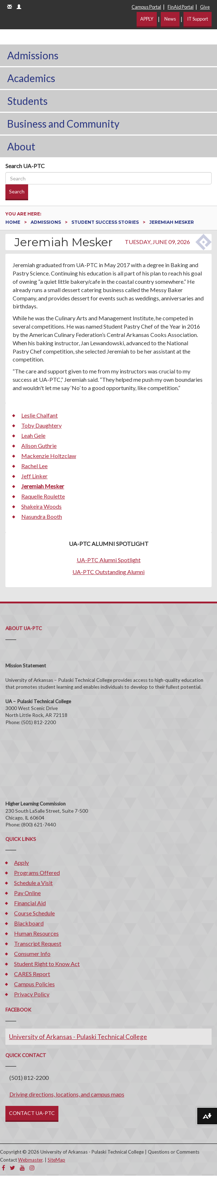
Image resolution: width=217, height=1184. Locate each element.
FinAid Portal (181, 7)
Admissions (32, 55)
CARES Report (32, 973)
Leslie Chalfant (39, 415)
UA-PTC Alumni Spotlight (109, 559)
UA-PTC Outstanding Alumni (108, 571)
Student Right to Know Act (47, 963)
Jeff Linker (34, 476)
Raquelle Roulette (43, 496)
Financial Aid (30, 902)
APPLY (146, 19)
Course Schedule (34, 913)
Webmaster (30, 1160)
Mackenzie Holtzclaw (48, 455)
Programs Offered (37, 872)
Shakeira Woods (41, 506)
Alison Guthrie (39, 445)
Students (27, 101)
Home (13, 222)
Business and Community (63, 123)
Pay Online (27, 892)
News (170, 19)
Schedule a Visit (33, 882)
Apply (21, 862)
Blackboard (29, 923)
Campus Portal (146, 7)
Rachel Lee (34, 465)
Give (205, 7)
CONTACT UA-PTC (32, 1113)
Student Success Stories (105, 222)
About (21, 146)
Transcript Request (37, 943)
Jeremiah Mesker (42, 486)
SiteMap (56, 1160)
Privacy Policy (31, 994)
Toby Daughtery (41, 425)
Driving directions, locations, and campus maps (66, 1094)
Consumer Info (32, 953)
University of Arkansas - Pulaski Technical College (78, 1036)
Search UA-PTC (25, 165)
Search (17, 191)
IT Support (197, 19)
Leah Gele (33, 435)
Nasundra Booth (41, 516)
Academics (31, 78)
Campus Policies (34, 983)
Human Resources (36, 933)
